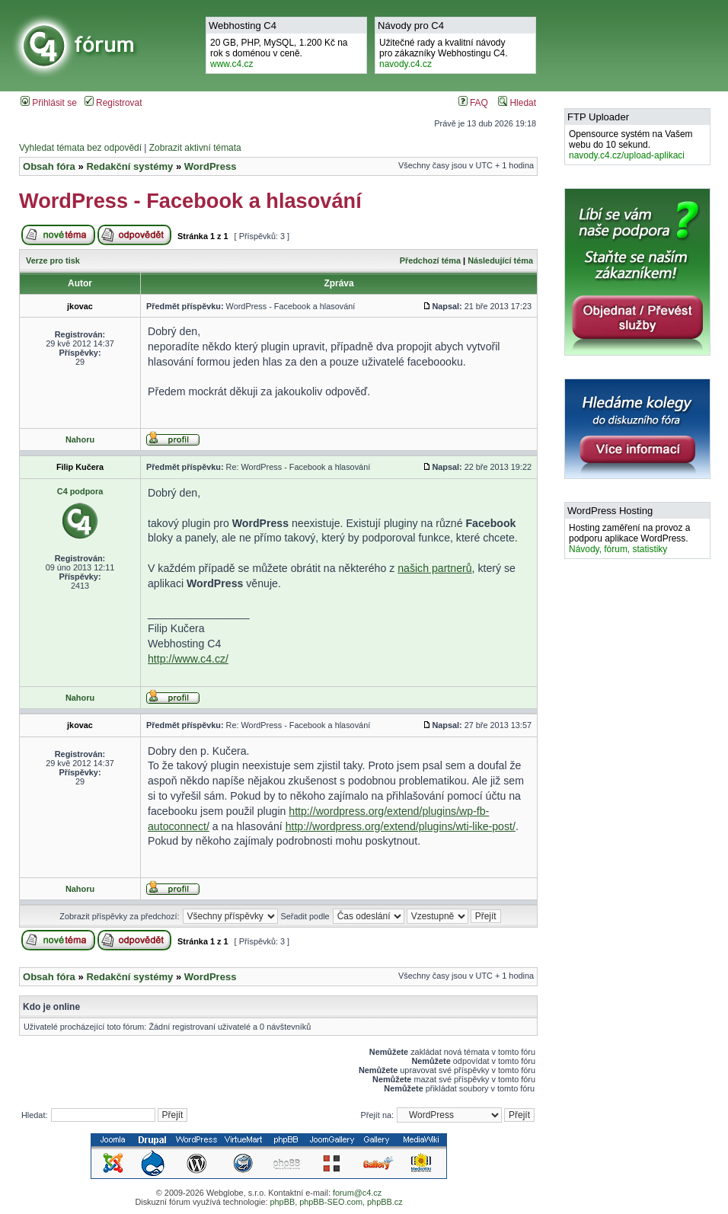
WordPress (210, 166)
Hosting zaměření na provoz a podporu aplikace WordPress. (629, 538)
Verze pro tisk (53, 260)
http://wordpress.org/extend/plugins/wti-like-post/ (401, 826)
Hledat (517, 102)
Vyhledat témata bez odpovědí (80, 147)
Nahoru (79, 439)
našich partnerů (434, 568)
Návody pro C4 (411, 25)
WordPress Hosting (610, 510)
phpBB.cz (385, 1201)
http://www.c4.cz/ (188, 659)
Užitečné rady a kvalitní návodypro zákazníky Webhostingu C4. (443, 53)
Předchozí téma (430, 260)
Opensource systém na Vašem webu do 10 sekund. (631, 145)
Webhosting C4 (242, 25)
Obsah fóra (49, 166)
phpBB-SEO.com (330, 1201)
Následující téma (500, 260)
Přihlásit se (49, 102)
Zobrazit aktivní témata (195, 147)
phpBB (282, 1201)
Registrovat (113, 102)
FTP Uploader (598, 117)
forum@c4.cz (357, 1192)
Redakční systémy (129, 166)
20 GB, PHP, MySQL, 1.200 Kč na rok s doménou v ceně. (279, 53)
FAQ (473, 102)
